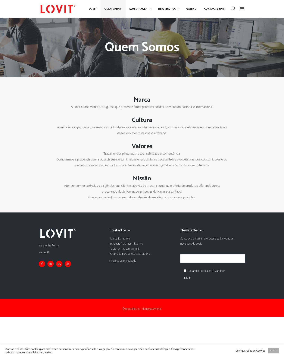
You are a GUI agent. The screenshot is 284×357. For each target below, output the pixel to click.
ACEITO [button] (273, 350)
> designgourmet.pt (151, 309)
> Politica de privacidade (122, 260)
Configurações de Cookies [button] (250, 350)
